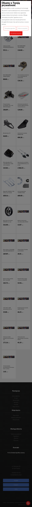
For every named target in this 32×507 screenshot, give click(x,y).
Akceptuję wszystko (16, 33)
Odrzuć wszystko (22, 28)
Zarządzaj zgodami (10, 28)
